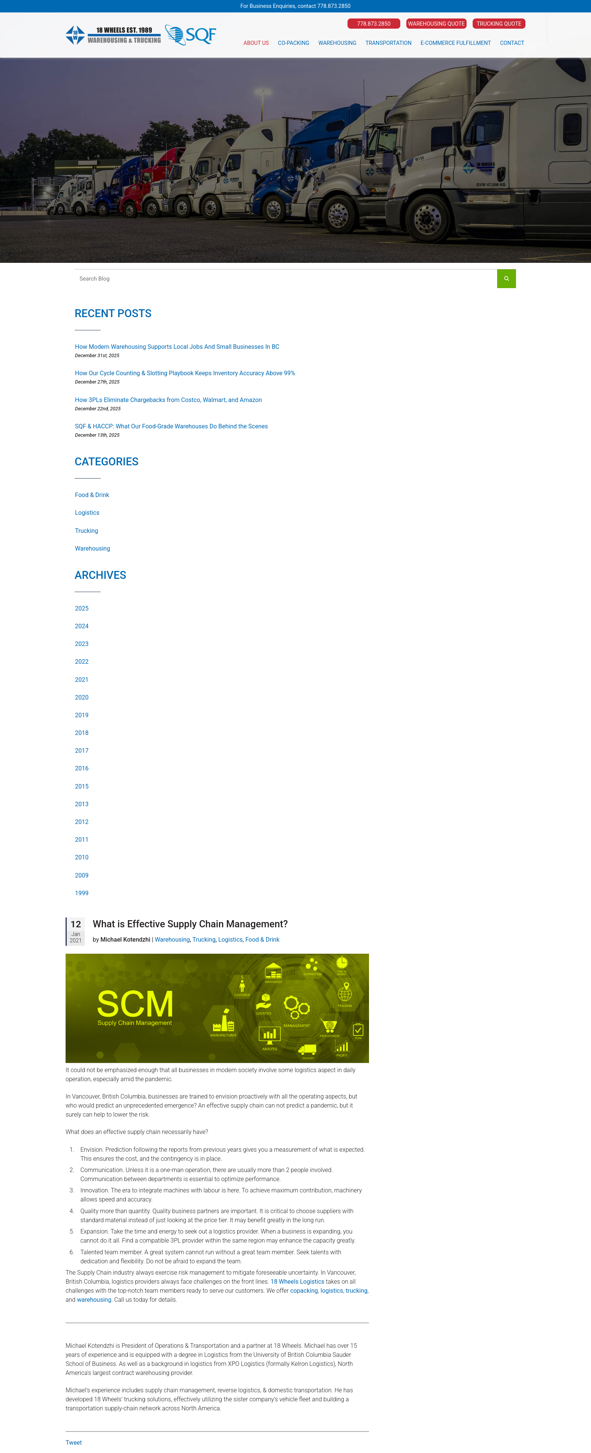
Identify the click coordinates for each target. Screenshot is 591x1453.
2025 (82, 608)
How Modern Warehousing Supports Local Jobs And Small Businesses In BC (177, 346)
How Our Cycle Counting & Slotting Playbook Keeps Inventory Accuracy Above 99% (185, 373)
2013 (82, 804)
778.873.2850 (334, 6)
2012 (82, 821)
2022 (82, 661)
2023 (82, 643)
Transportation (389, 43)
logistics (331, 1290)
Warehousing (337, 43)
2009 (82, 875)
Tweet (74, 1442)
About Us (256, 43)
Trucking (86, 530)
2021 (82, 679)
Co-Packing (293, 43)
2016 (82, 768)
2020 (82, 697)
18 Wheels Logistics (298, 1281)
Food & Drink (92, 495)
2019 (82, 715)
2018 (82, 732)
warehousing (94, 1299)
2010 (82, 857)
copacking (304, 1290)
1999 (82, 893)
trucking (356, 1290)
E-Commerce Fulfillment (456, 43)
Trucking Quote (499, 24)
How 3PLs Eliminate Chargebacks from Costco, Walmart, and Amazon (168, 400)
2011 (82, 839)
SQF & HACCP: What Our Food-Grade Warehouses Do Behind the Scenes (171, 426)
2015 (82, 786)
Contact (512, 43)
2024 (82, 626)
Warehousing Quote (436, 24)
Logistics (87, 512)
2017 (82, 750)
